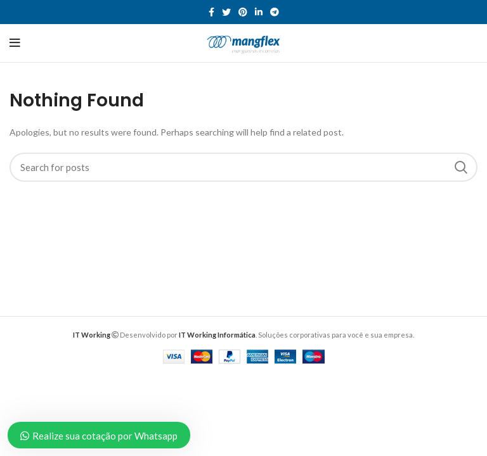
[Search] (243, 167)
